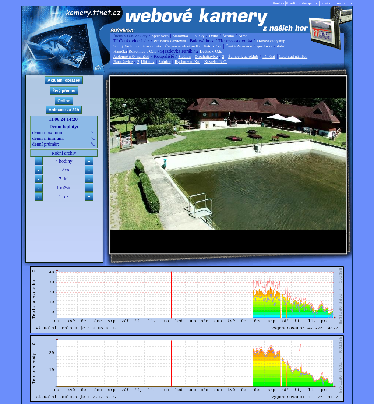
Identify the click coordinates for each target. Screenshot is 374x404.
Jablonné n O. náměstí (131, 56)
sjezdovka (264, 46)
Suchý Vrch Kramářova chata (137, 46)
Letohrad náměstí (293, 56)
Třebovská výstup (270, 41)
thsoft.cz (293, 3)
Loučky (198, 35)
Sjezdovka (160, 35)
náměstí (268, 56)
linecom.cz (343, 3)
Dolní (213, 35)
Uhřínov (148, 61)
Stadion (184, 56)
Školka (228, 35)
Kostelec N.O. (215, 61)
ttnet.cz (279, 3)
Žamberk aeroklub (243, 56)
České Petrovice (239, 46)
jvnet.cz (326, 3)
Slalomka (180, 35)
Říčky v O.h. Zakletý (130, 35)
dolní (281, 46)
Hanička (120, 51)
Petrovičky (213, 46)
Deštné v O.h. (211, 51)
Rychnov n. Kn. (187, 61)
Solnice (165, 61)
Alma (242, 35)
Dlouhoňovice (206, 56)
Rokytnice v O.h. (142, 51)
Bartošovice (123, 61)
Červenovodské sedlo (182, 46)
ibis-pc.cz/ (310, 3)
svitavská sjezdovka (170, 41)
